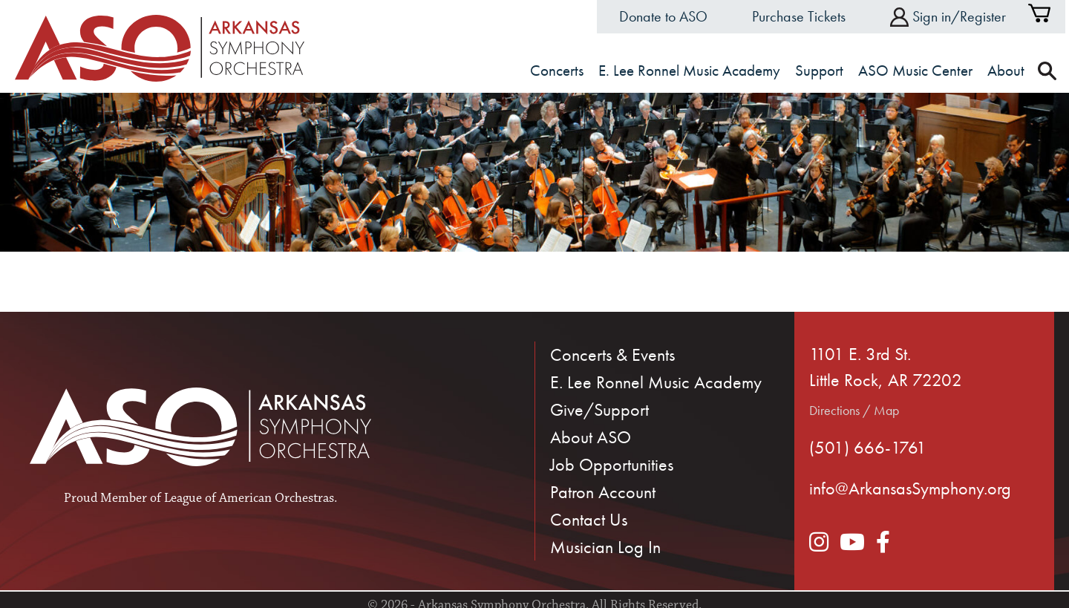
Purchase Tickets (799, 16)
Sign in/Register (948, 17)
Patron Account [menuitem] (603, 491)
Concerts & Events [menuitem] (612, 354)
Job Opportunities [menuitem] (611, 464)
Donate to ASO (663, 16)
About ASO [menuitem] (590, 436)
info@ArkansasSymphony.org (910, 488)
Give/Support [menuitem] (599, 409)
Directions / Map (854, 410)
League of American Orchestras (249, 498)
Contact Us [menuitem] (588, 519)
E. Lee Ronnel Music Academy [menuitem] (656, 381)
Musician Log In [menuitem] (605, 546)
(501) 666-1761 (867, 447)
